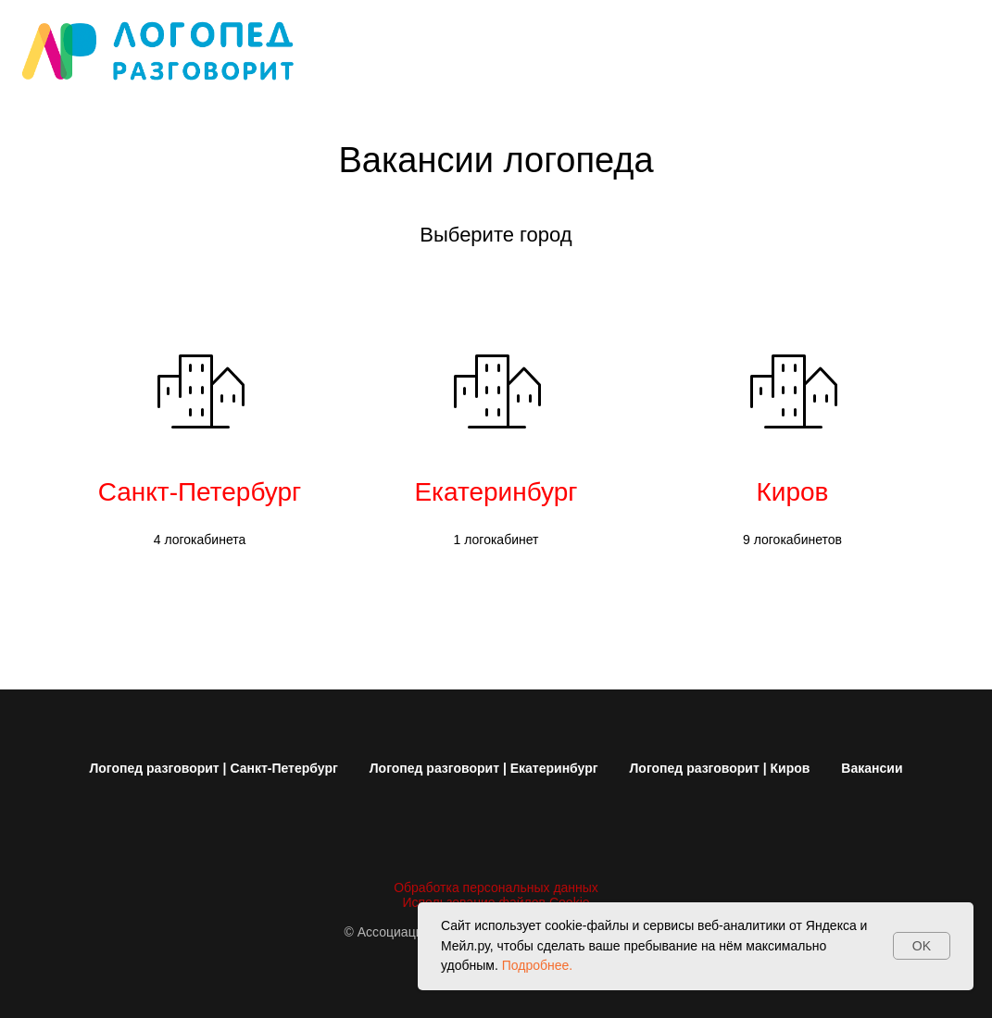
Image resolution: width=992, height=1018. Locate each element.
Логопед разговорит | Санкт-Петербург (213, 768)
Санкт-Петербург (200, 492)
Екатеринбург (495, 492)
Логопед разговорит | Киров (720, 768)
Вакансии (871, 768)
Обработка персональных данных (496, 887)
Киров (793, 492)
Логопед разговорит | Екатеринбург (484, 768)
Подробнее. (537, 965)
